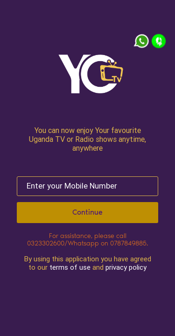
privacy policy (126, 267)
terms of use (70, 267)
